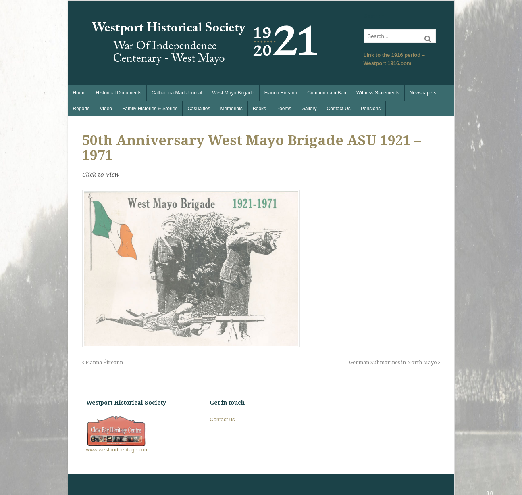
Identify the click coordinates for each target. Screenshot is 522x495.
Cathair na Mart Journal (177, 93)
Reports (81, 108)
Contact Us (339, 108)
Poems (283, 108)
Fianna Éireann (280, 93)
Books (259, 108)
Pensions (371, 108)
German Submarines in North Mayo (394, 362)
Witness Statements (377, 93)
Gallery (308, 108)
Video (106, 108)
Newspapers (423, 93)
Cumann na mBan (326, 93)
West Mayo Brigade (233, 93)
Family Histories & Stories (149, 108)
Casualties (198, 108)
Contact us (222, 419)
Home (79, 93)
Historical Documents (118, 93)
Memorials (231, 108)
